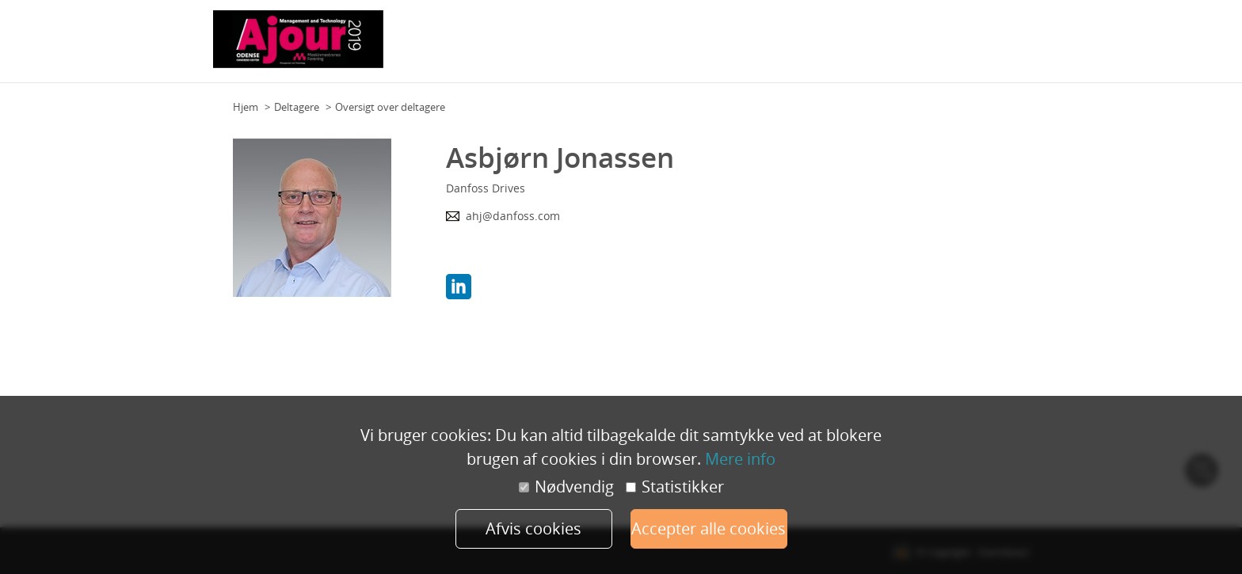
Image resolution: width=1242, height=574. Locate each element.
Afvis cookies (533, 528)
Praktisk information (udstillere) (912, 47)
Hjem (245, 107)
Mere (1012, 47)
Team (646, 47)
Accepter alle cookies (708, 528)
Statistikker (675, 487)
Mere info (740, 458)
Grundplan (598, 47)
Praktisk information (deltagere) (746, 47)
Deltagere (296, 107)
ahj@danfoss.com (513, 215)
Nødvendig (566, 487)
